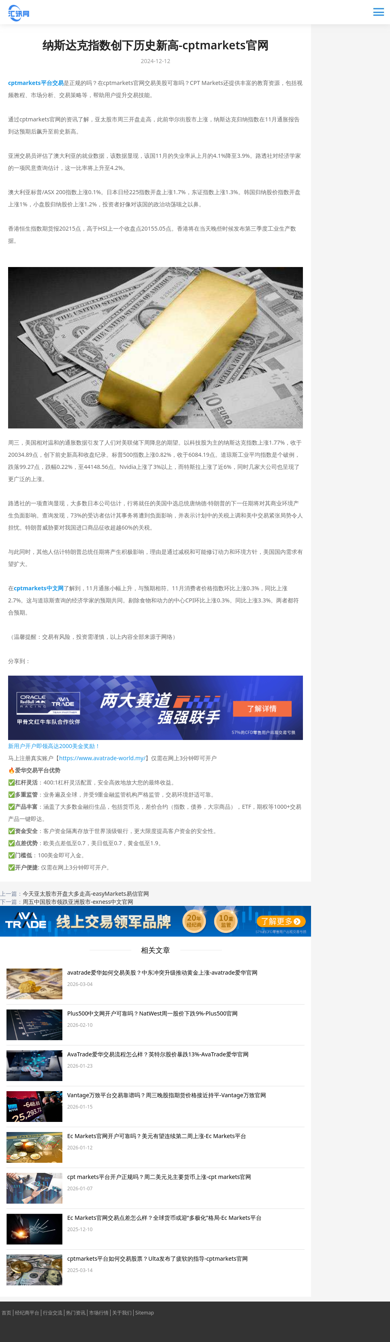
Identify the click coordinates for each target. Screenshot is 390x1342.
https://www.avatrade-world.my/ (102, 758)
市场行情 (99, 1313)
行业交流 (52, 1313)
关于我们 (122, 1313)
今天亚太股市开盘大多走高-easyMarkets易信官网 (86, 893)
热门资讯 (75, 1313)
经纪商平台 (27, 1313)
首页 (6, 1313)
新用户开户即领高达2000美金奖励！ (54, 746)
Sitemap (144, 1313)
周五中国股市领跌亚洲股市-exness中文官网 (78, 901)
